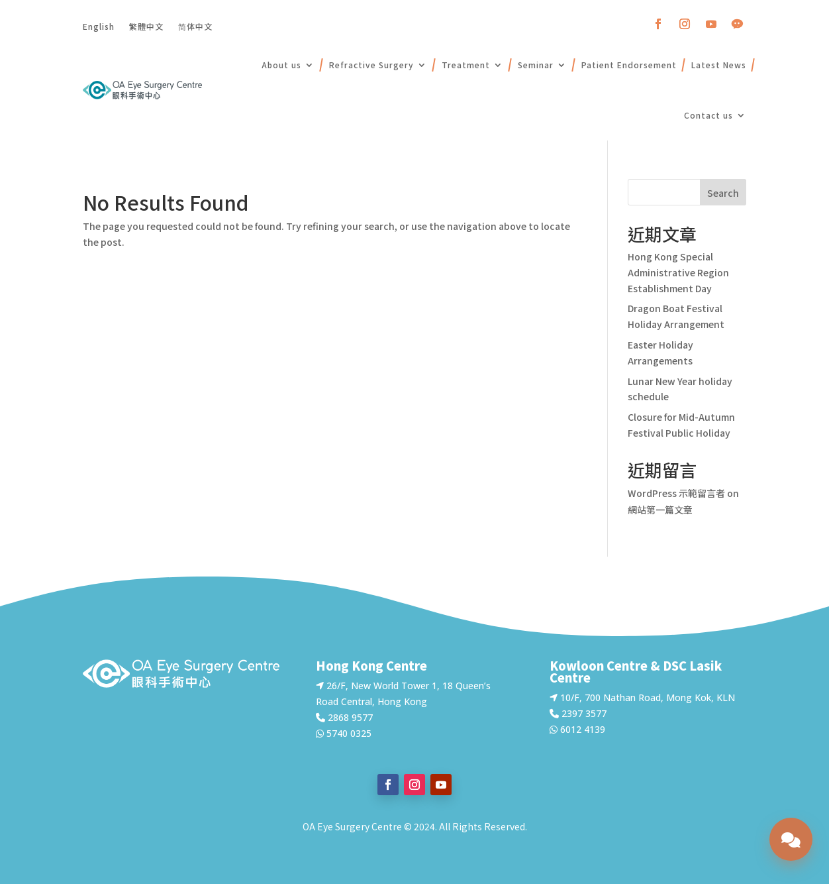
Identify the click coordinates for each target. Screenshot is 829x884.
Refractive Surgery (371, 64)
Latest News (718, 64)
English (99, 26)
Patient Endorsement (629, 64)
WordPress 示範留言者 (676, 493)
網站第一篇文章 (660, 509)
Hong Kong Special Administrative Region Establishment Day (678, 272)
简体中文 (195, 26)
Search (723, 192)
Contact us (708, 115)
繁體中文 (146, 26)
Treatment (466, 64)
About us (281, 64)
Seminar (536, 64)
